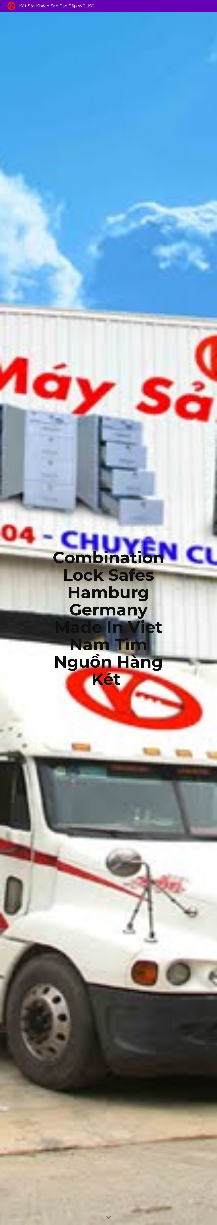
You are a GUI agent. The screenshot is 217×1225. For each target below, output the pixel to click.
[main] (108, 618)
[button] (108, 1217)
